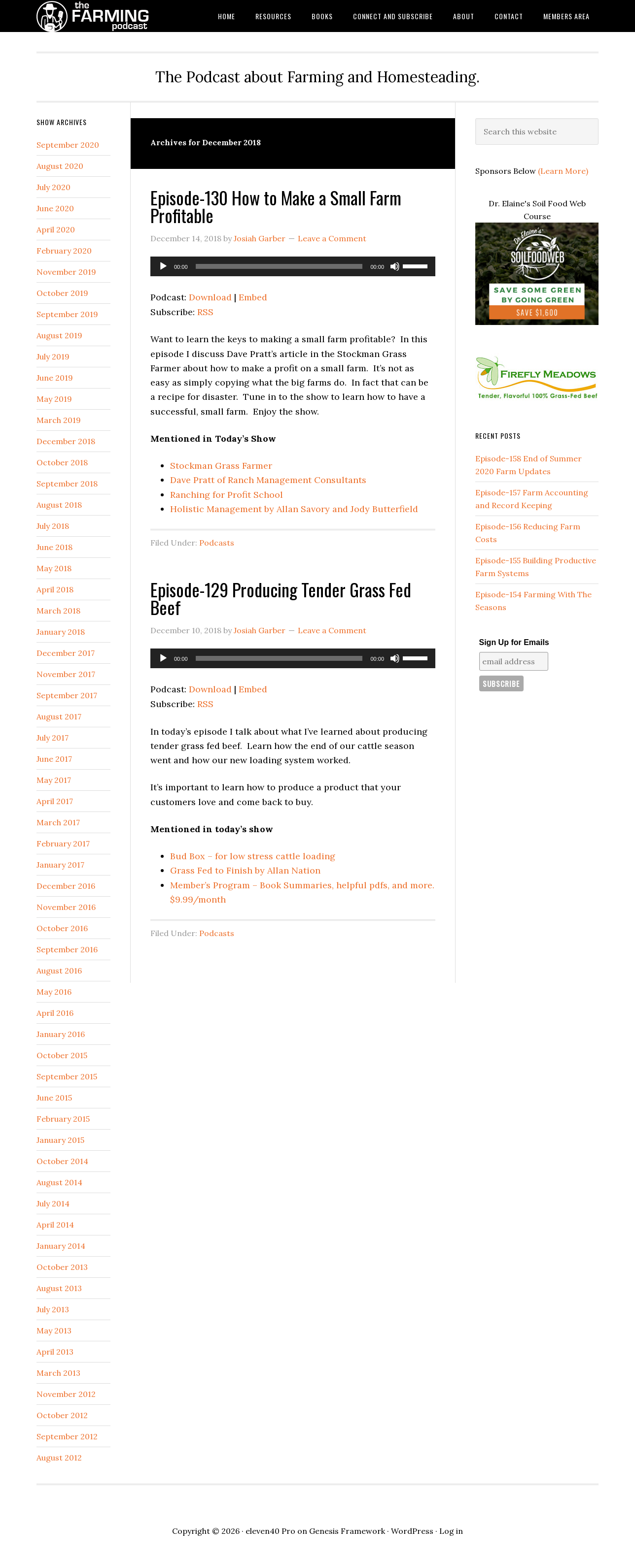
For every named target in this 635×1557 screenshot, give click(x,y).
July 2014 (53, 1203)
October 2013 (62, 1267)
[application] (292, 266)
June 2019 (54, 378)
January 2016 (60, 1034)
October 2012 (62, 1415)
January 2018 (60, 632)
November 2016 (66, 907)
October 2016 (62, 928)
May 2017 (53, 780)
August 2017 (58, 716)
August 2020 (59, 166)
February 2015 (63, 1119)
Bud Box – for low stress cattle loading (252, 856)
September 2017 (66, 695)
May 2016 (53, 992)
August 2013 (59, 1288)
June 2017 (54, 759)
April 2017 (54, 801)
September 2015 (66, 1076)
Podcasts (216, 543)
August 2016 (59, 970)
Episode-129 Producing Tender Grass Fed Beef (280, 598)
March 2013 (58, 1373)
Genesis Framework (347, 1531)
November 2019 (66, 272)
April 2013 (54, 1352)
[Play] (163, 266)
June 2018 (54, 547)
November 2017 (65, 674)
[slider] (279, 266)
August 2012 (59, 1457)
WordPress (412, 1531)
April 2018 (54, 589)
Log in (451, 1531)
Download (210, 297)
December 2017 (65, 653)
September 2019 (67, 314)
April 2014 (55, 1225)
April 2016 (54, 1013)
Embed (253, 297)
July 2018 (52, 526)
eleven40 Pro (270, 1531)
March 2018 (58, 611)
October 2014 (62, 1161)
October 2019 (62, 293)
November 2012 (66, 1394)
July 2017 (52, 738)
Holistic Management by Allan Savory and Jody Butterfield (294, 509)
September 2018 (67, 483)
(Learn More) (563, 171)
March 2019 (58, 420)
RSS (205, 312)
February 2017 (63, 843)
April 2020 (55, 229)
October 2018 (62, 462)
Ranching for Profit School (226, 494)
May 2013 (53, 1330)
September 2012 (67, 1436)
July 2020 (53, 187)
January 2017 (60, 865)
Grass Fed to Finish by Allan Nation (245, 870)
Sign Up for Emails (514, 642)
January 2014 (60, 1246)
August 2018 (59, 505)
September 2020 (67, 145)
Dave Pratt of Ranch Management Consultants (268, 480)
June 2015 (54, 1098)
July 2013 (52, 1309)
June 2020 (55, 208)
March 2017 (58, 822)
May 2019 (54, 399)
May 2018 (53, 568)
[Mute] (395, 266)
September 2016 (67, 949)
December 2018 (65, 441)
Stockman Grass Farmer (221, 465)
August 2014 (59, 1182)
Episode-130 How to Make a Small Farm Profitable (275, 206)
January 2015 (60, 1140)
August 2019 (59, 335)
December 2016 (65, 886)
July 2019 (53, 356)
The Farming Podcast (115, 16)
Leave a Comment (332, 238)
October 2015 (61, 1055)
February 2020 (64, 251)
